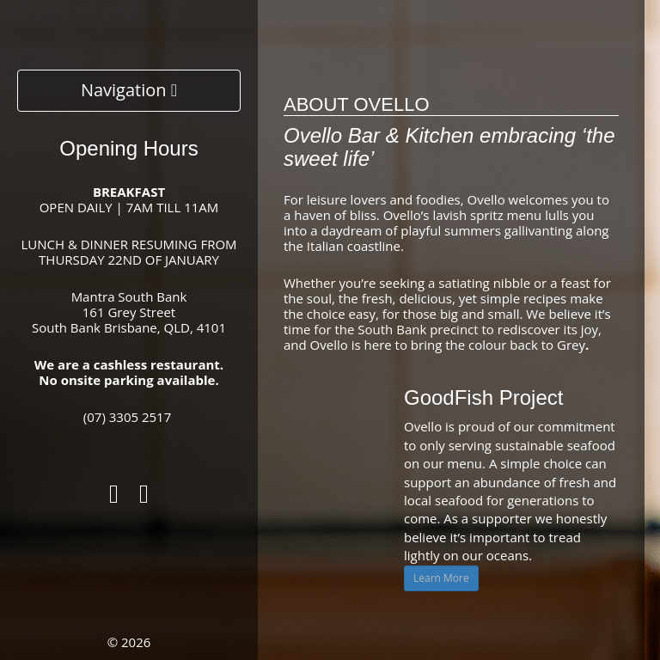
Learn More (441, 578)
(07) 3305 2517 (127, 416)
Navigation (129, 89)
